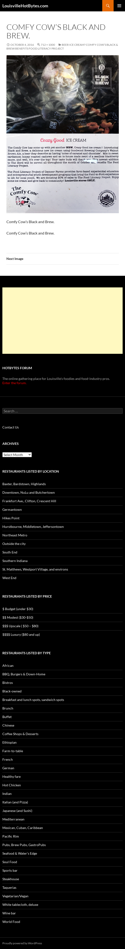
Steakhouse (10, 879)
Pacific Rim (10, 836)
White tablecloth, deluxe (20, 905)
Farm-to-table (12, 751)
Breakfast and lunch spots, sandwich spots (33, 700)
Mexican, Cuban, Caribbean (22, 828)
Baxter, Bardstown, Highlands (24, 484)
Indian (7, 794)
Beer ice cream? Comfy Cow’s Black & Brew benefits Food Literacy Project (62, 46)
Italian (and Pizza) (15, 802)
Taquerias (9, 887)
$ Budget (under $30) (17, 609)
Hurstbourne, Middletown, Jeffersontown (33, 527)
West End (9, 578)
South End (9, 552)
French (7, 759)
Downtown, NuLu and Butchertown (28, 492)
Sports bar (10, 870)
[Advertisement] (62, 320)
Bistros (7, 683)
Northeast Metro (14, 535)
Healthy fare (11, 776)
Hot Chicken (11, 785)
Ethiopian (9, 742)
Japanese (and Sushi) (17, 811)
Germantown (12, 509)
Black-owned (12, 691)
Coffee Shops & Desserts (20, 734)
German (8, 768)
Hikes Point (10, 518)
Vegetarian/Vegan (15, 896)
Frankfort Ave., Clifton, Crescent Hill (29, 501)
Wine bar (9, 913)
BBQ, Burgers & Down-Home (23, 674)
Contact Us (10, 427)
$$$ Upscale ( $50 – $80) (20, 626)
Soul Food (9, 862)
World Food (11, 922)
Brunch (7, 708)
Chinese (8, 725)
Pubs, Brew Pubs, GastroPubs (24, 845)
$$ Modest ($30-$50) (17, 617)
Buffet (7, 717)
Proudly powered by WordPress (22, 943)
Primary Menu (119, 5)
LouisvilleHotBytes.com (25, 5)
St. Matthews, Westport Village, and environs (35, 569)
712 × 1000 (48, 44)
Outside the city (14, 544)
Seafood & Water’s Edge (19, 853)
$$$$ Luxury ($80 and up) (21, 634)
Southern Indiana (15, 561)
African (8, 665)
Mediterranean (13, 819)
